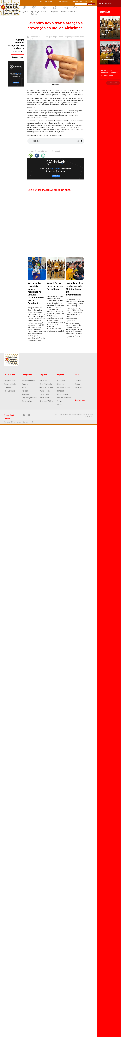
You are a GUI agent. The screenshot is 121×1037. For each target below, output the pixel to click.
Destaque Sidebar (56, 37)
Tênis (59, 401)
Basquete (61, 380)
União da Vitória (78, 37)
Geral (74, 11)
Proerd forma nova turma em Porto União (55, 286)
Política (44, 11)
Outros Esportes (64, 397)
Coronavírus (17, 57)
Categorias (27, 374)
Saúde (77, 384)
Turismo (78, 387)
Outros (78, 380)
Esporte (54, 11)
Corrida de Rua (63, 387)
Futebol (60, 391)
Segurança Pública (34, 12)
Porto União (45, 394)
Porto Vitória (45, 397)
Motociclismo (62, 394)
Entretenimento (66, 11)
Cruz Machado (46, 384)
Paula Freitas (45, 391)
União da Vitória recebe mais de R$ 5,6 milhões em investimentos (74, 289)
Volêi (59, 404)
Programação (10, 380)
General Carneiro (47, 387)
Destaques (80, 400)
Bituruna (43, 380)
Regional (24, 11)
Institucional (10, 374)
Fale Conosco (9, 391)
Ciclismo (60, 384)
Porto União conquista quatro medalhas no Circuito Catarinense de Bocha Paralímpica (36, 293)
